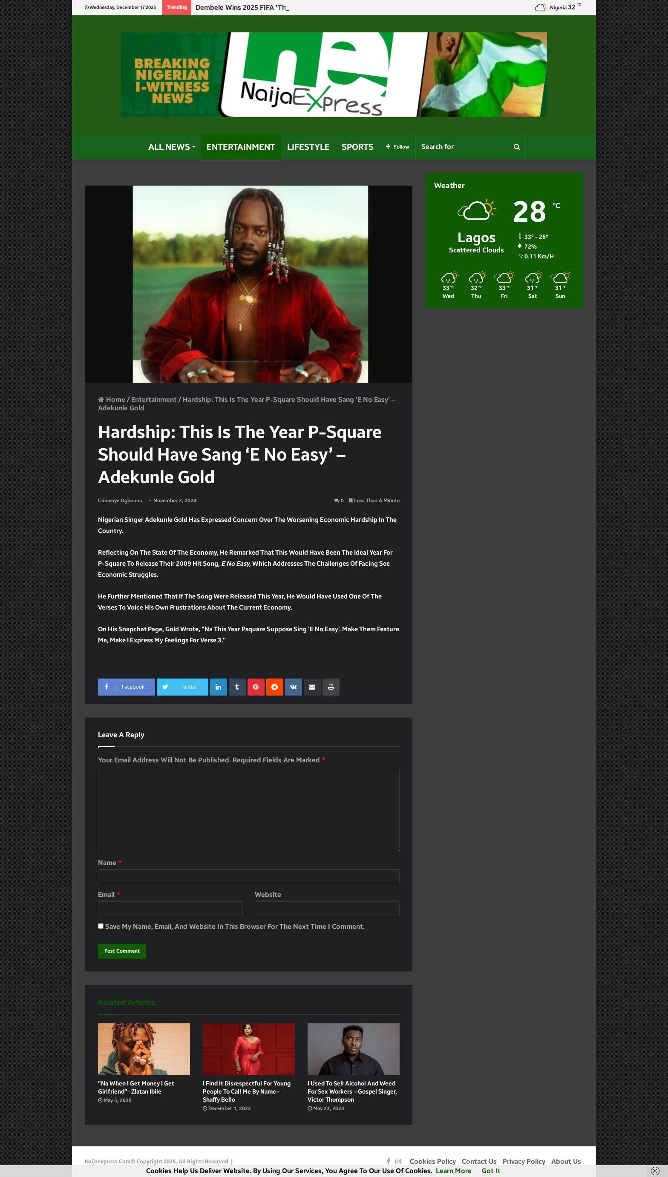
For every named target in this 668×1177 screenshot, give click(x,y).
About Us (566, 1161)
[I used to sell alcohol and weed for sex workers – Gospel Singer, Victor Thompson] (354, 1049)
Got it (491, 1171)
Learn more (454, 1171)
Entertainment (241, 147)
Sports (358, 147)
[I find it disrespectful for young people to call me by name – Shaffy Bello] (249, 1049)
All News (169, 147)
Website (268, 895)
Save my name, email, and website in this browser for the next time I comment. (235, 926)
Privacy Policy (524, 1161)
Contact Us (479, 1161)
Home (111, 399)
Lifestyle (308, 147)
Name (110, 863)
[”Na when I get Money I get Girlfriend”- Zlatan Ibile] (144, 1049)
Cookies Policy (433, 1161)
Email (109, 895)
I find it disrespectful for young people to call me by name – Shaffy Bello (247, 1091)
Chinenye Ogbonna (120, 501)
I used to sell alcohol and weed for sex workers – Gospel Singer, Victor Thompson (352, 1091)
